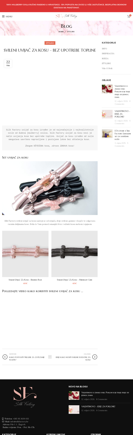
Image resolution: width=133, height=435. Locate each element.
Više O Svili (107, 68)
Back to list (50, 357)
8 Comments (101, 399)
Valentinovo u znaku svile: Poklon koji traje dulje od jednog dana (122, 91)
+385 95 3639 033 (21, 418)
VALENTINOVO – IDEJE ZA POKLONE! (98, 406)
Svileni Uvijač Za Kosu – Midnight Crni (74, 280)
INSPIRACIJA (108, 53)
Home (61, 32)
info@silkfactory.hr (19, 421)
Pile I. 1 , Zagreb (17, 424)
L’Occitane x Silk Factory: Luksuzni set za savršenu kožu (123, 134)
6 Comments (101, 410)
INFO (104, 48)
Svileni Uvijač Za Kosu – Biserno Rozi (25, 280)
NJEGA (105, 58)
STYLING (70, 32)
